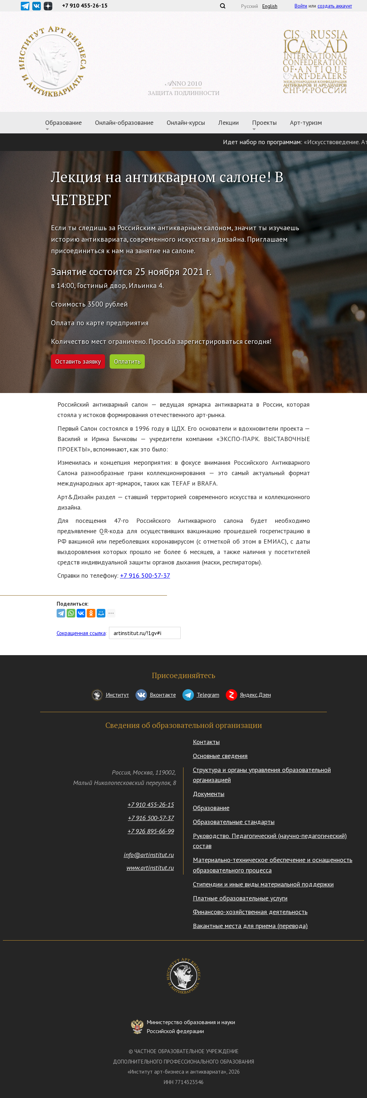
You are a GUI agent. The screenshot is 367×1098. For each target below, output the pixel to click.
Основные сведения (220, 756)
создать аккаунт (335, 6)
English (269, 6)
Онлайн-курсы (186, 122)
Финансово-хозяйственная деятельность (250, 912)
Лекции (228, 122)
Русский (249, 6)
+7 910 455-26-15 (151, 804)
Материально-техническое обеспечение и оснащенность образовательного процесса (272, 865)
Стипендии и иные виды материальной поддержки (263, 884)
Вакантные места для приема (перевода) (250, 926)
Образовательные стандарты (234, 822)
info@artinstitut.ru (149, 855)
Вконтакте (163, 694)
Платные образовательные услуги (240, 898)
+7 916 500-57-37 (145, 575)
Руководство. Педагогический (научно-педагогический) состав (270, 841)
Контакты (206, 742)
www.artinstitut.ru (150, 867)
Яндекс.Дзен (255, 694)
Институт (117, 694)
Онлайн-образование (124, 122)
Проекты (264, 122)
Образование (63, 122)
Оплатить (127, 361)
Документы (208, 794)
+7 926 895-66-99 (151, 831)
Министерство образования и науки (191, 1027)
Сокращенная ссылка (81, 633)
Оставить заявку (78, 361)
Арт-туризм (306, 122)
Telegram (208, 694)
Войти (301, 6)
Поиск (222, 5)
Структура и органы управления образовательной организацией (262, 775)
